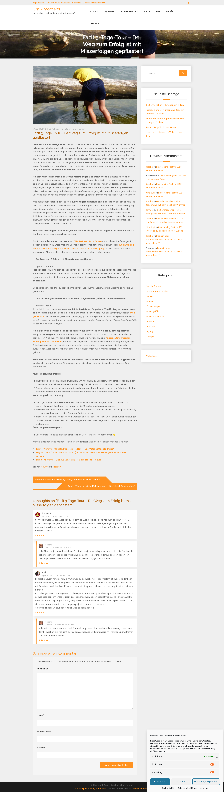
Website (41, 747)
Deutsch (94, 23)
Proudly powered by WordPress (91, 788)
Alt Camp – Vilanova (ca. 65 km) (69, 459)
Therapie (150, 336)
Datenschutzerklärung (58, 2)
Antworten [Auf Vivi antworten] (40, 612)
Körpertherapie (153, 306)
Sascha (48, 544)
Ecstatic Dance (153, 286)
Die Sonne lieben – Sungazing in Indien (165, 105)
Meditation (151, 321)
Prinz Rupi (150, 192)
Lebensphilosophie (155, 316)
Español (170, 11)
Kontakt (76, 2)
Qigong (109, 11)
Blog (147, 11)
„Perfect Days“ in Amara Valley (161, 127)
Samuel (149, 210)
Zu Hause (94, 11)
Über (157, 11)
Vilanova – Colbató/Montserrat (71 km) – (75, 448)
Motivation (80, 129)
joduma (45, 466)
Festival (149, 296)
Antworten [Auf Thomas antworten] (40, 535)
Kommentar (43, 669)
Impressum (39, 2)
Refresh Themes (140, 788)
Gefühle (150, 301)
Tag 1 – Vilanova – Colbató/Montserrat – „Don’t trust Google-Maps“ (101, 486)
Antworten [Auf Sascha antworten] (43, 563)
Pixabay (57, 466)
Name (40, 715)
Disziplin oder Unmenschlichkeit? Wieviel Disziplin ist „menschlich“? (164, 240)
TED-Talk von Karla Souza (88, 241)
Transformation (129, 11)
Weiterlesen (151, 356)
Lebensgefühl (152, 311)
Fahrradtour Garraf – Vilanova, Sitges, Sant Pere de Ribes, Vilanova (67, 479)
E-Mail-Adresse (44, 731)
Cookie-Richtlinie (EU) (94, 2)
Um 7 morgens (46, 9)
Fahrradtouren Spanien (63, 129)
